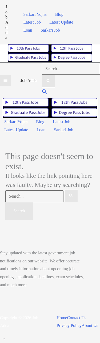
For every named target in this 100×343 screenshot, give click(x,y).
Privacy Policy (69, 325)
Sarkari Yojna (35, 14)
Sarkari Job (50, 30)
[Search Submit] (48, 81)
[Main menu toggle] (5, 80)
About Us (90, 325)
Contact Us (76, 317)
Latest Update (61, 22)
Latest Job (32, 22)
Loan (27, 30)
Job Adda (7, 22)
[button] (44, 92)
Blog (59, 14)
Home (62, 317)
